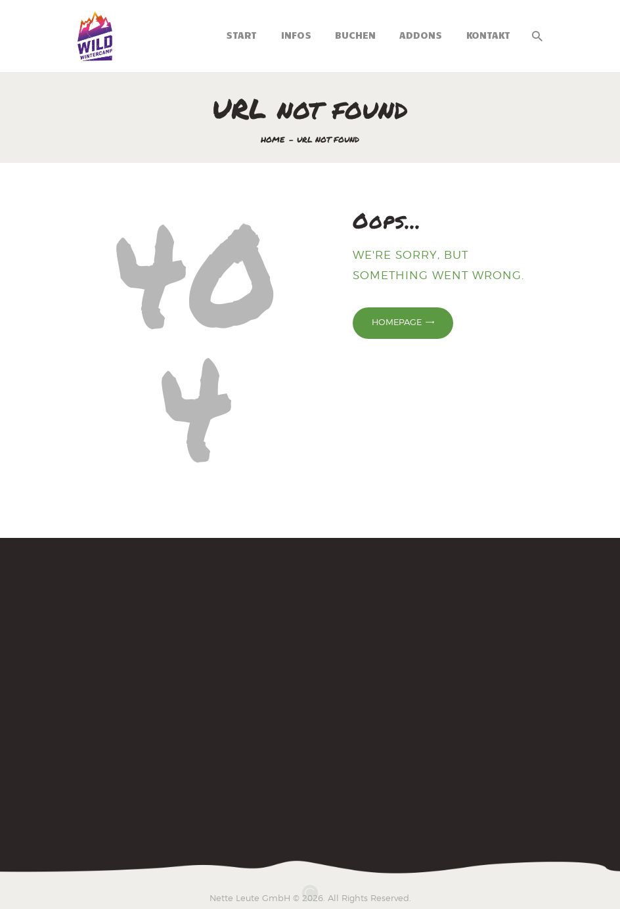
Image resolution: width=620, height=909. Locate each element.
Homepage (397, 322)
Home (273, 139)
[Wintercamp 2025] (310, 692)
